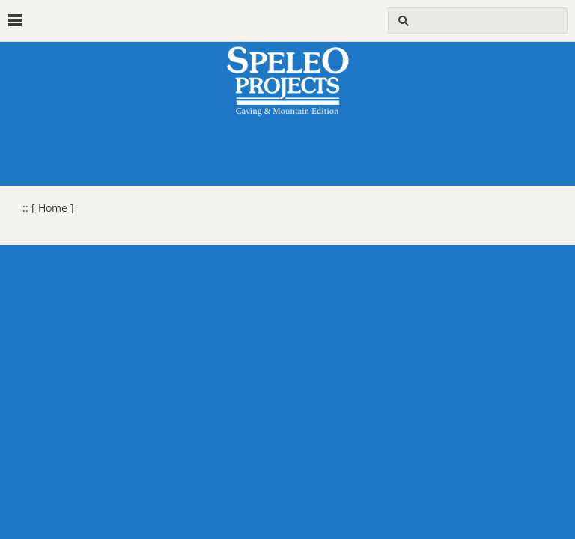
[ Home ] (52, 208)
